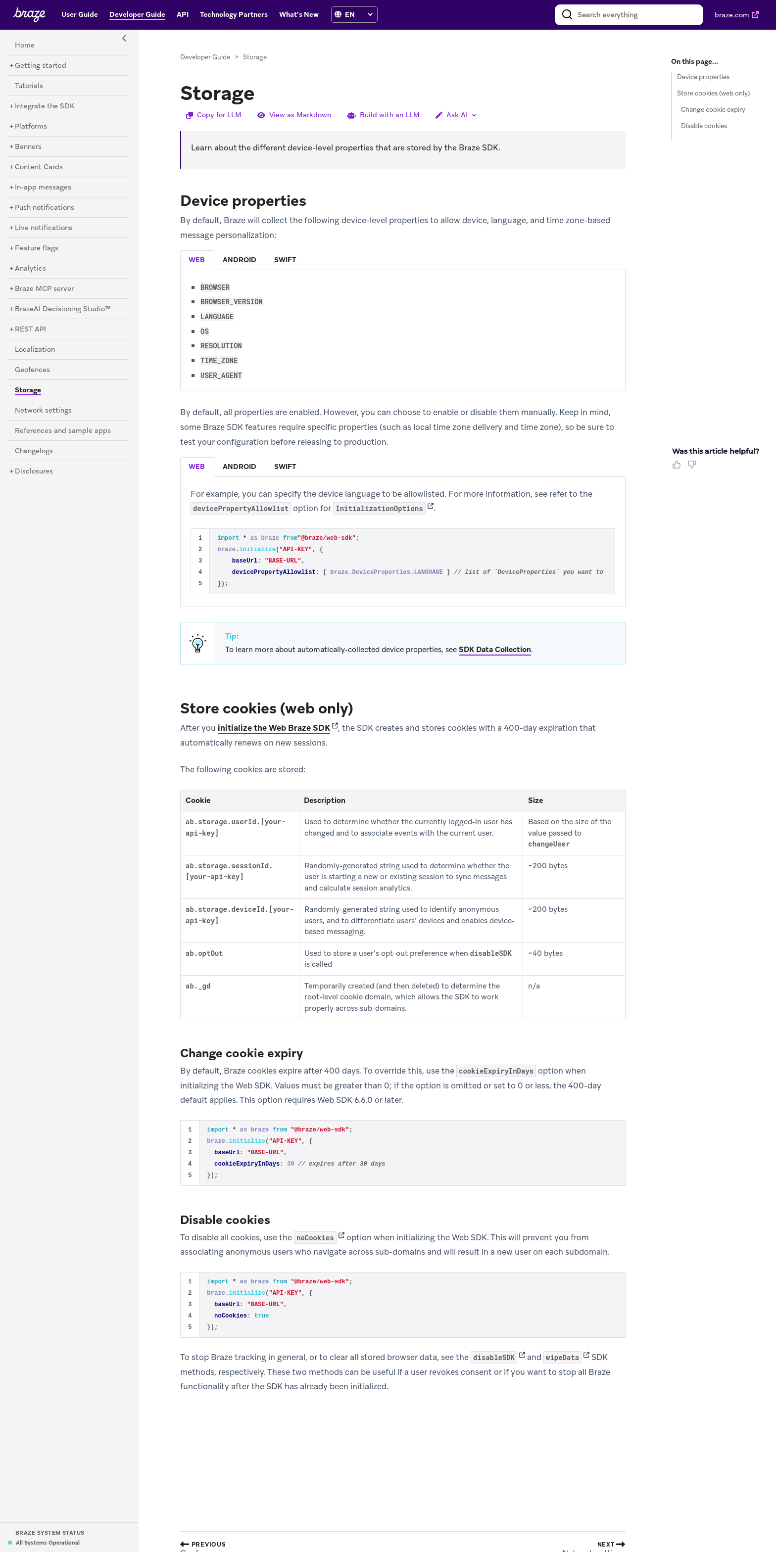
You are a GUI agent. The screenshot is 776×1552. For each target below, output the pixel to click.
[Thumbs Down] (693, 468)
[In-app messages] (43, 187)
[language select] (358, 14)
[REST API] (30, 329)
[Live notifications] (43, 228)
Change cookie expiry (713, 109)
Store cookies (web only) (713, 93)
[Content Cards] (39, 167)
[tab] (197, 260)
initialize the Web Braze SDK (274, 727)
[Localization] (35, 350)
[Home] (25, 45)
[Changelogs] (34, 451)
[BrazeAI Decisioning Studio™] (63, 309)
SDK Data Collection (495, 650)
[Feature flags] (36, 248)
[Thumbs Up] (678, 468)
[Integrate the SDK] (44, 106)
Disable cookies (704, 126)
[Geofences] (32, 370)
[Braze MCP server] (44, 289)
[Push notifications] (44, 208)
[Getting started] (40, 66)
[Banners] (28, 147)
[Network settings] (43, 411)
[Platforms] (31, 127)
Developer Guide (205, 57)
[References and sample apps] (63, 431)
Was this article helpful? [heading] (715, 451)
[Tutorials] (29, 86)
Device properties (703, 77)
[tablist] (403, 260)
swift (285, 259)
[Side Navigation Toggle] (125, 38)
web (197, 259)
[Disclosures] (34, 471)
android (239, 259)
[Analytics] (30, 269)
